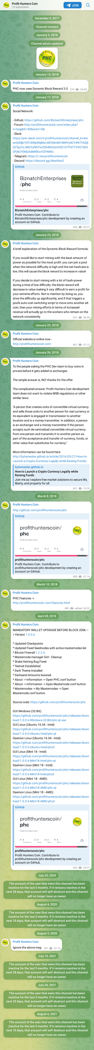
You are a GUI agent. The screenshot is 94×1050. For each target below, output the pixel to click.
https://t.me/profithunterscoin (48, 156)
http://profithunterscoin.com (32, 344)
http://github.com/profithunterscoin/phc (40, 510)
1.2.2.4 (40, 652)
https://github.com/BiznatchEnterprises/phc (54, 120)
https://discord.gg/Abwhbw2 (45, 160)
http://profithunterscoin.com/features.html (41, 602)
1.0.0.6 (30, 634)
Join (73, 5)
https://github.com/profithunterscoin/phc (58, 702)
